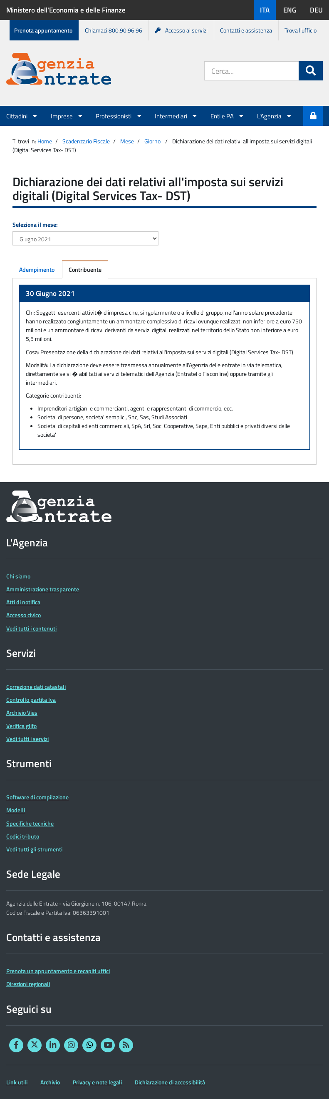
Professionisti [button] (119, 116)
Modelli (15, 810)
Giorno (152, 141)
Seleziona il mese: (35, 224)
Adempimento (36, 269)
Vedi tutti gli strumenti (34, 849)
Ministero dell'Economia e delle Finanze (66, 10)
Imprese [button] (67, 116)
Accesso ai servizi (181, 30)
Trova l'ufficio (300, 30)
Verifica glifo (21, 725)
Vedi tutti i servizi (27, 738)
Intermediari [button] (176, 116)
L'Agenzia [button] (274, 116)
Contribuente (85, 269)
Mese (127, 141)
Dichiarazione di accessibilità (170, 1082)
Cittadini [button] (22, 116)
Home (44, 141)
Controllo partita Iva (31, 699)
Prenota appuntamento (43, 30)
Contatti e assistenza (246, 30)
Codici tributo (22, 836)
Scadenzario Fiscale (86, 141)
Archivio (50, 1082)
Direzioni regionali (28, 983)
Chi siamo (18, 576)
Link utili (16, 1082)
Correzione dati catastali (36, 686)
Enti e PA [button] (227, 116)
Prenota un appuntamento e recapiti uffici (58, 970)
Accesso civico (23, 615)
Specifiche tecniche (30, 823)
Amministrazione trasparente (42, 589)
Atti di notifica (23, 602)
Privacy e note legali (97, 1082)
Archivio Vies (21, 712)
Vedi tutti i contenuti (31, 628)
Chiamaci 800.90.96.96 (113, 30)
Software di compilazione (37, 797)
